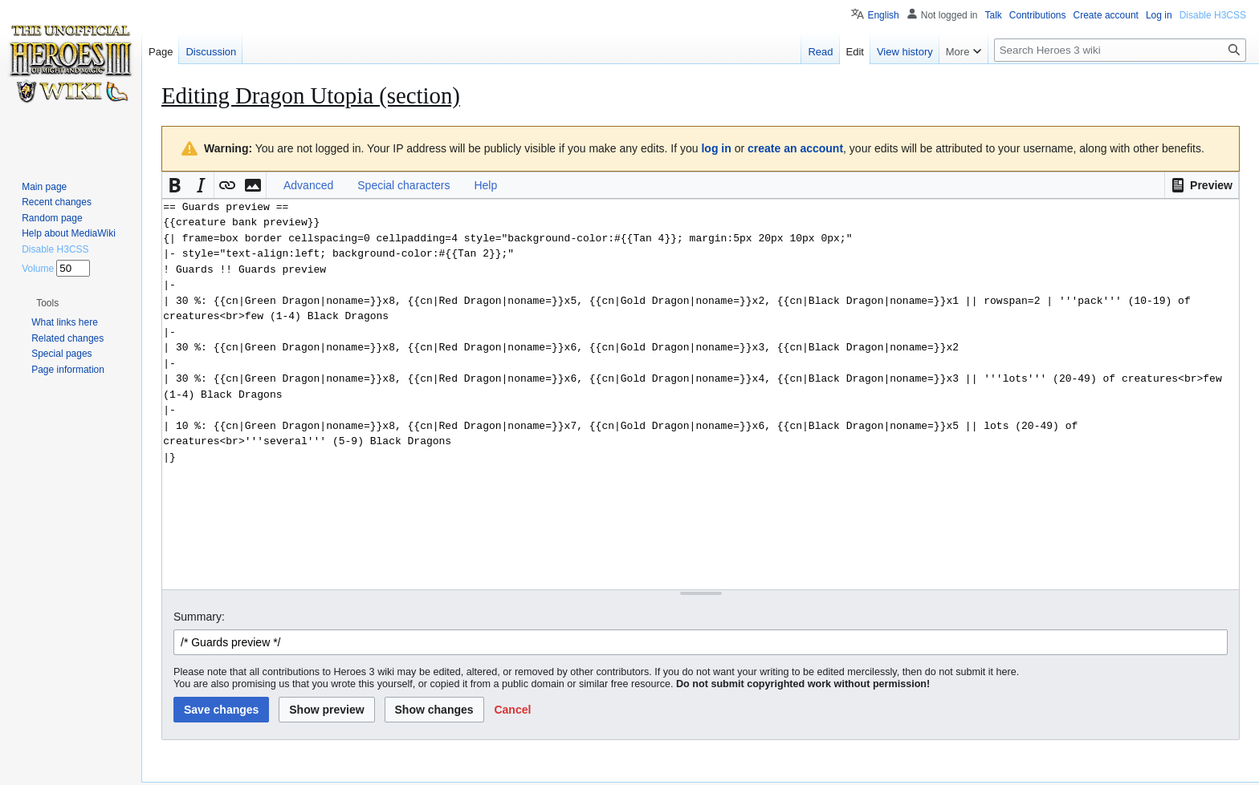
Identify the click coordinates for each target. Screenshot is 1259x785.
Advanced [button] (308, 185)
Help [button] (485, 185)
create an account (795, 148)
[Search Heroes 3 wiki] (1120, 50)
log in (716, 148)
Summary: (199, 616)
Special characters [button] (403, 185)
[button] (1201, 185)
